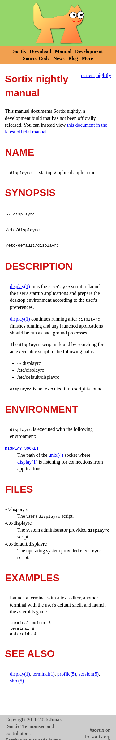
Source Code (36, 58)
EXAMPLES (32, 577)
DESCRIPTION (39, 266)
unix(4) (56, 455)
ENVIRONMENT (41, 409)
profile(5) (66, 674)
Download (40, 51)
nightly (103, 75)
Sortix (19, 51)
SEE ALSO (30, 653)
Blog (73, 58)
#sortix (97, 730)
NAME (19, 152)
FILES (19, 489)
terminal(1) (43, 674)
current (88, 75)
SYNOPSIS (30, 192)
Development (89, 51)
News (58, 58)
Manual (63, 51)
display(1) (20, 286)
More (87, 58)
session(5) (89, 674)
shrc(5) (17, 680)
